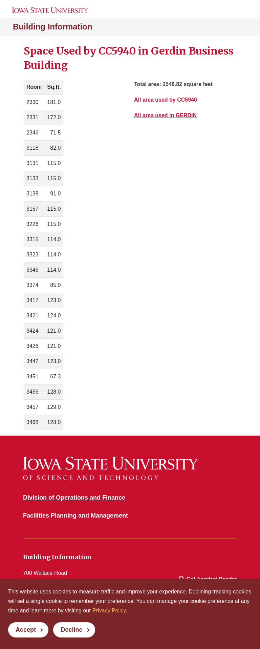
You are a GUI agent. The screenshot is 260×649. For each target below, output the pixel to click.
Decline (71, 629)
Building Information (52, 26)
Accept (26, 629)
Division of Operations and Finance (74, 497)
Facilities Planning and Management (75, 515)
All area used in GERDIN (165, 115)
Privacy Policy (109, 610)
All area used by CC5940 (165, 100)
